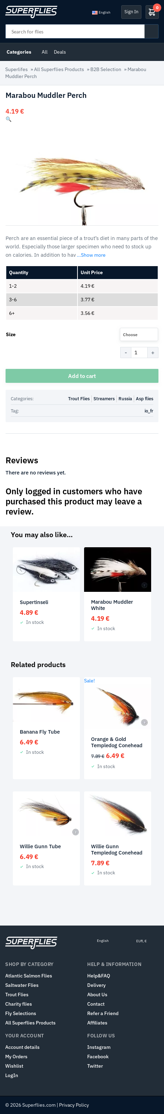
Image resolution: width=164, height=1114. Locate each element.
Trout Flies (79, 399)
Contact (96, 1004)
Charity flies (18, 1004)
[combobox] (139, 334)
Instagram (98, 1047)
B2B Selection (105, 69)
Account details (22, 1047)
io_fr (149, 411)
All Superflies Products (59, 69)
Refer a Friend (102, 1013)
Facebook (98, 1056)
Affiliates (97, 1023)
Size (11, 334)
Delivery (96, 985)
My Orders (16, 1056)
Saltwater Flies (22, 985)
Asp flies (144, 399)
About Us (97, 994)
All (45, 52)
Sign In (131, 12)
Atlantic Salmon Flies (28, 976)
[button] (8, 119)
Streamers (104, 399)
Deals (60, 52)
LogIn (11, 1075)
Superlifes (16, 69)
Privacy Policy (74, 1105)
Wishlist (14, 1066)
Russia (125, 399)
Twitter (95, 1066)
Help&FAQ (98, 976)
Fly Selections (20, 1013)
